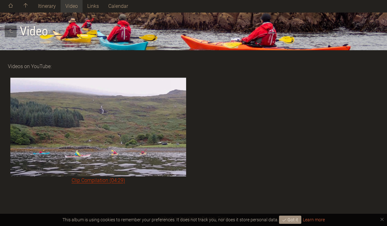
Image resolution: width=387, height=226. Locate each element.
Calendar (118, 6)
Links (93, 6)
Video (71, 6)
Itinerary (47, 6)
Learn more (314, 219)
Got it (292, 219)
